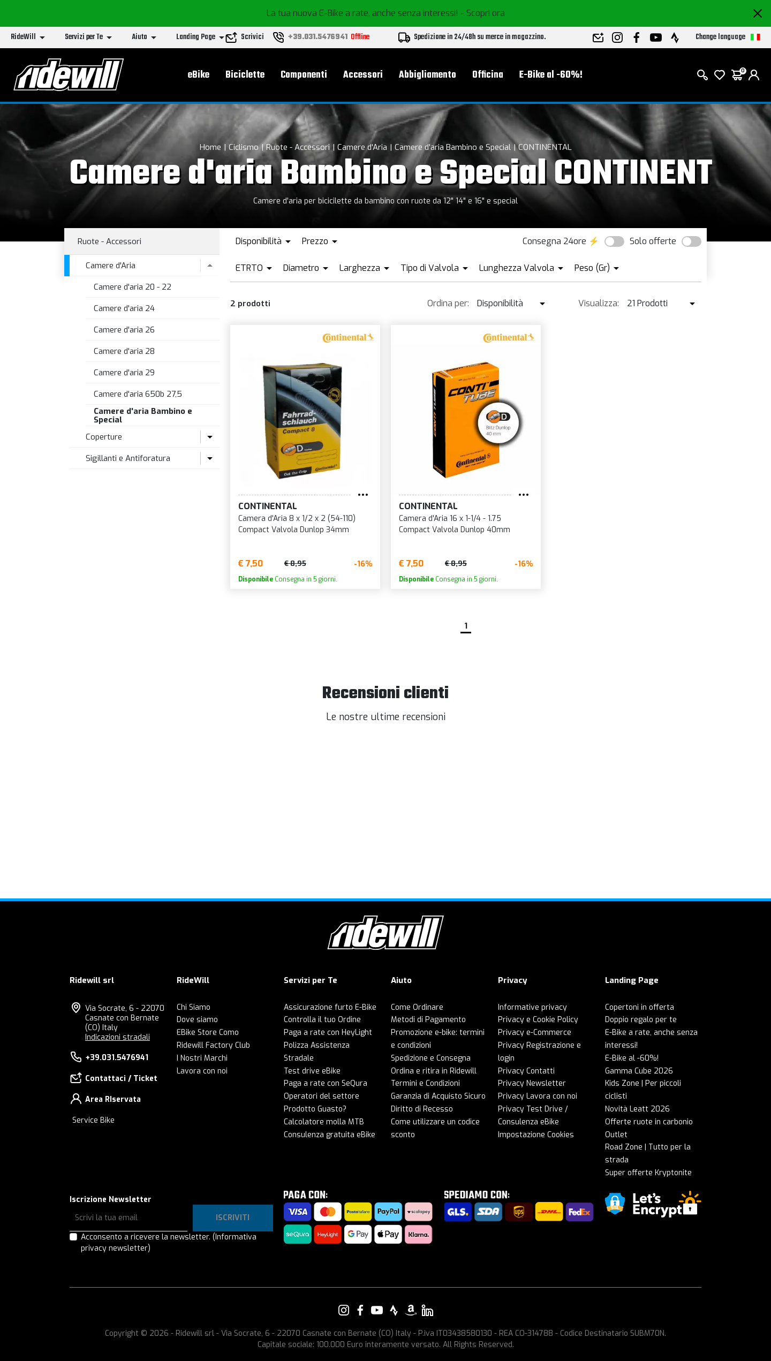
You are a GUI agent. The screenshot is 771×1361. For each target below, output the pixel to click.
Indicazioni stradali (117, 1037)
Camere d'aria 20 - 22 (132, 287)
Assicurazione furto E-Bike (330, 1007)
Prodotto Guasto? (315, 1109)
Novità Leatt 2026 (637, 1109)
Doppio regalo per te (641, 1020)
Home (210, 147)
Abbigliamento (427, 75)
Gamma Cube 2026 (639, 1071)
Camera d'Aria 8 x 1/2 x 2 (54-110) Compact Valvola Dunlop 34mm (297, 524)
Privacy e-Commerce (534, 1032)
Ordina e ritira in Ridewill (434, 1071)
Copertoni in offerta (639, 1007)
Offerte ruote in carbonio (649, 1122)
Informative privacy (532, 1007)
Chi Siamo (193, 1007)
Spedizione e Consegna (431, 1058)
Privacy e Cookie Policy (538, 1020)
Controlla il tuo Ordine (322, 1020)
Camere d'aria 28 (124, 351)
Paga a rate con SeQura (325, 1083)
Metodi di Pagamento (428, 1020)
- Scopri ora (482, 13)
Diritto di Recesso (422, 1109)
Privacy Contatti (526, 1071)
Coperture (104, 437)
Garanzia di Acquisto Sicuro (438, 1096)
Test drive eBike (312, 1071)
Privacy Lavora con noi (537, 1096)
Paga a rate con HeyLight (328, 1032)
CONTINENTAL (545, 147)
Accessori (363, 75)
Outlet (616, 1135)
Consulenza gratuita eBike (329, 1135)
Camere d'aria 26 (124, 329)
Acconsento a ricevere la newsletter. (168, 1242)
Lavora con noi (202, 1071)
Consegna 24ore (554, 241)
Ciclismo (244, 147)
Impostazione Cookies (536, 1135)
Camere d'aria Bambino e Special (453, 147)
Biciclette (244, 75)
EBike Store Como (208, 1032)
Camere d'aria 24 (124, 308)
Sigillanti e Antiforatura (128, 458)
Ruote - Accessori (298, 147)
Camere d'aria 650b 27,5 (138, 394)
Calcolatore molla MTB (324, 1122)
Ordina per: (448, 303)
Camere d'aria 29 (124, 372)
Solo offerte (653, 241)
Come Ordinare (417, 1007)
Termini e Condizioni (425, 1083)
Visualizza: (598, 303)
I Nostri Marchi (202, 1058)
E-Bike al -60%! (551, 75)
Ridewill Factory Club (213, 1045)
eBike (198, 75)
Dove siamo (197, 1020)
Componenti (304, 75)
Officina (487, 75)
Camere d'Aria (362, 147)
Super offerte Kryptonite (648, 1173)
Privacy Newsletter (532, 1083)
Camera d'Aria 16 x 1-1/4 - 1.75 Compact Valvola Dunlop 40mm (454, 524)
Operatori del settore (321, 1096)
